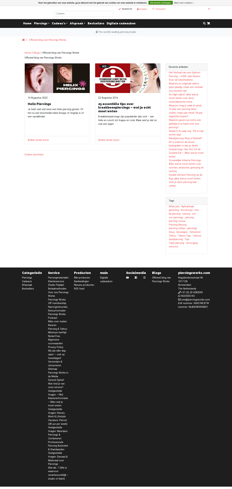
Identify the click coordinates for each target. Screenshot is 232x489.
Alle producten (82, 277)
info (197, 210)
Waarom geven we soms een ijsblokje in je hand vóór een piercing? (185, 124)
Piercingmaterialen (58, 277)
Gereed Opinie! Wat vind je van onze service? (56, 384)
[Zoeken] (83, 14)
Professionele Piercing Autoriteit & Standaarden (58, 446)
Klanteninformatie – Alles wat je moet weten (58, 402)
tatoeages (181, 232)
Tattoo (172, 235)
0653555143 (127, 9)
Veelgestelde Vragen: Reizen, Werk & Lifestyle (57, 413)
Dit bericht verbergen (160, 3)
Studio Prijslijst (56, 285)
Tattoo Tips (184, 235)
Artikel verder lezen (38, 140)
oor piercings (176, 217)
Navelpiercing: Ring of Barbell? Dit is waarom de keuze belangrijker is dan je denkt (185, 142)
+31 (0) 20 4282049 (192, 292)
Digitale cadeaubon (121, 23)
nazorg (186, 213)
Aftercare (174, 206)
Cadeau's (59, 23)
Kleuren (52, 325)
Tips (187, 239)
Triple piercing (176, 243)
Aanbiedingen (81, 281)
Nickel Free (54, 336)
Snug (171, 232)
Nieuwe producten (84, 285)
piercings (192, 228)
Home (28, 52)
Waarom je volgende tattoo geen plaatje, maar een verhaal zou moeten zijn (186, 87)
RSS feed (79, 288)
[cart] (208, 23)
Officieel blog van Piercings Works (47, 40)
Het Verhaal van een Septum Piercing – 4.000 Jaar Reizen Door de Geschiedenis (184, 76)
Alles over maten (57, 321)
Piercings (40, 23)
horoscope (187, 210)
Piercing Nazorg (177, 224)
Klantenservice (56, 281)
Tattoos (197, 235)
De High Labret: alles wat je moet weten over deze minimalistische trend (183, 98)
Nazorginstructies (58, 307)
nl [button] (209, 8)
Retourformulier (57, 310)
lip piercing (175, 213)
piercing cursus (177, 221)
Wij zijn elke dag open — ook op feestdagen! (57, 354)
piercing (189, 217)
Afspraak (76, 23)
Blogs (37, 52)
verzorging (192, 243)
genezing (174, 210)
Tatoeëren (195, 232)
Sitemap (52, 369)
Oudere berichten (34, 154)
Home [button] (27, 23)
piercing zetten (177, 228)
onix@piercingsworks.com (195, 299)
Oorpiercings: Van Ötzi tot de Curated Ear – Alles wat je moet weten (186, 153)
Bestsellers (96, 23)
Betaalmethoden (57, 288)
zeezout (173, 246)
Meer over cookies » (184, 3)
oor (194, 213)
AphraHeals (187, 206)
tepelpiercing (176, 239)
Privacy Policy (55, 347)
